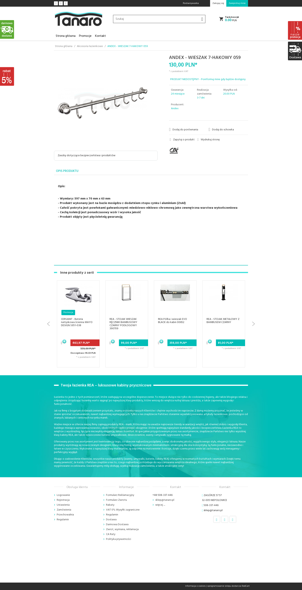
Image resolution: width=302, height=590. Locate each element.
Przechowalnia (65, 514)
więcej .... (160, 505)
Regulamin (63, 519)
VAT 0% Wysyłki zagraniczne (123, 510)
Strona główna (66, 36)
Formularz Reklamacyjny (120, 495)
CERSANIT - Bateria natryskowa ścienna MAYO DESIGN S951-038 (77, 322)
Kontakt (100, 36)
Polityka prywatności (118, 539)
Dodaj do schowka (221, 129)
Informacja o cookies (195, 586)
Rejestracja (63, 500)
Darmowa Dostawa (117, 524)
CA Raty (110, 534)
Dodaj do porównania (183, 129)
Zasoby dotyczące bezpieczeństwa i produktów (86, 155)
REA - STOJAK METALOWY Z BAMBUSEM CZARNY (223, 321)
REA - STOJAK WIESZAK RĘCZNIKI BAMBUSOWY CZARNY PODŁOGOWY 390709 (123, 324)
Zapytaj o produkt (182, 140)
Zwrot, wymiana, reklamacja (122, 529)
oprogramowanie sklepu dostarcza (224, 586)
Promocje (85, 36)
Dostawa (111, 519)
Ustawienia (63, 505)
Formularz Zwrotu (116, 500)
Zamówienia (64, 510)
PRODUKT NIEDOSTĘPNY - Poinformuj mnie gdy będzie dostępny (208, 79)
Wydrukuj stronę (208, 140)
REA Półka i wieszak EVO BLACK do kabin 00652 (172, 321)
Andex (175, 108)
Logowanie (63, 495)
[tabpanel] (151, 220)
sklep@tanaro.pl (164, 500)
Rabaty (110, 505)
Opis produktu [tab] (67, 171)
